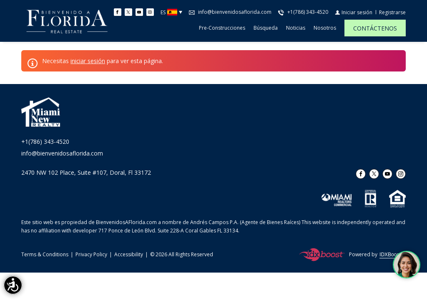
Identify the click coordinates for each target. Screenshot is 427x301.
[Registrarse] (392, 12)
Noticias (295, 27)
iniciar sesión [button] (87, 61)
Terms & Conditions (44, 254)
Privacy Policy (91, 254)
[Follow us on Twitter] (128, 12)
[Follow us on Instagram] (150, 12)
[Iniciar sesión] (353, 12)
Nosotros (325, 27)
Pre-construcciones (222, 27)
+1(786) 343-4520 (45, 141)
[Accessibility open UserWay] (13, 285)
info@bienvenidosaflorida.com (62, 153)
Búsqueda (266, 27)
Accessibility (128, 254)
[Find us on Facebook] (117, 12)
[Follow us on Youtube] (139, 12)
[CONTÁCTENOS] (375, 28)
